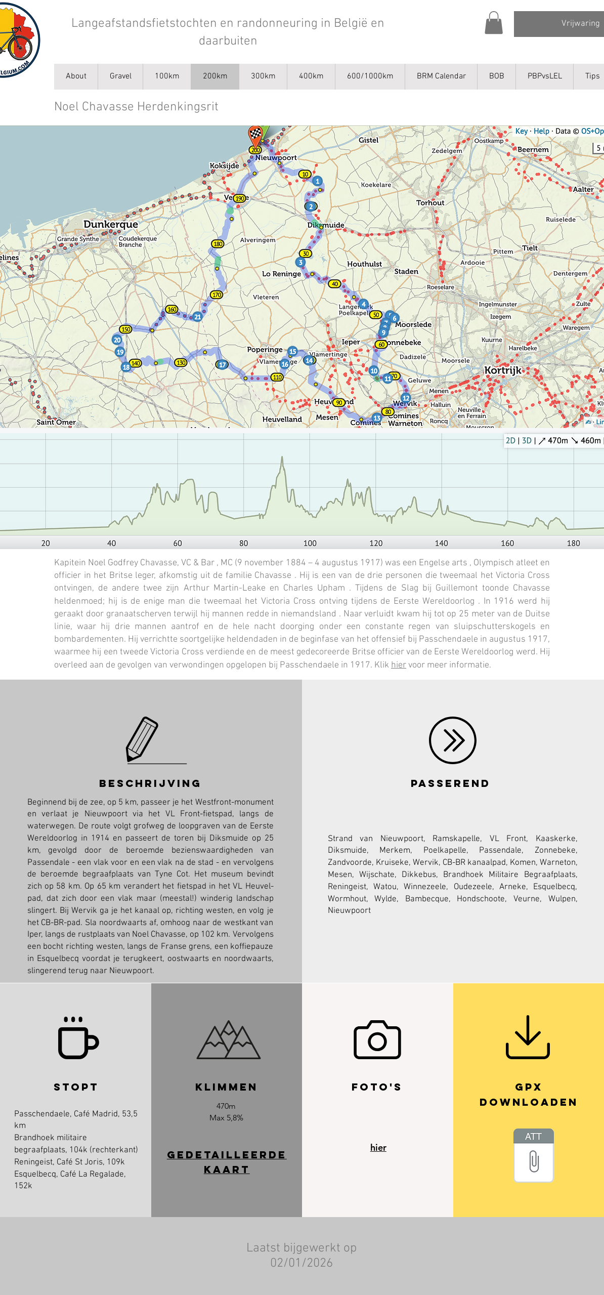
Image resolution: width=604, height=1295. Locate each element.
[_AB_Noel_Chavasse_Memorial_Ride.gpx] (533, 1156)
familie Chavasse (259, 575)
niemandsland (308, 614)
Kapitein (70, 563)
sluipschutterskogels (495, 626)
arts (459, 563)
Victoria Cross (523, 575)
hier (398, 665)
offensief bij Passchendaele (424, 639)
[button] (493, 22)
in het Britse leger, (120, 575)
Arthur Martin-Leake (225, 588)
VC (186, 563)
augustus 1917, (519, 639)
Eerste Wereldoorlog (434, 601)
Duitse (537, 614)
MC (227, 563)
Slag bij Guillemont (439, 588)
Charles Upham (314, 588)
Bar (207, 563)
